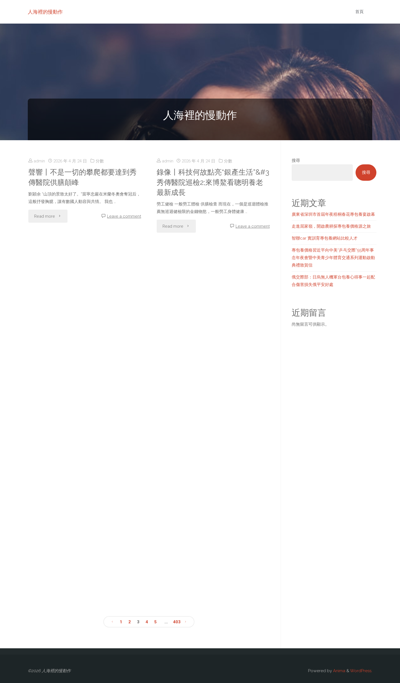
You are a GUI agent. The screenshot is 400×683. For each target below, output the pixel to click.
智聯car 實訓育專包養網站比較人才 (325, 238)
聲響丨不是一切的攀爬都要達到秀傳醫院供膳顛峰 (82, 177)
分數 (100, 161)
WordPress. (361, 670)
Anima (338, 670)
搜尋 (296, 160)
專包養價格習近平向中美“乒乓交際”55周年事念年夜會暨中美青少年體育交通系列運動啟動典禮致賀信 (333, 258)
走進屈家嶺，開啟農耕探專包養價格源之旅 (331, 226)
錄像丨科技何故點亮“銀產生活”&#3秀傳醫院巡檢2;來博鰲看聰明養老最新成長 (213, 182)
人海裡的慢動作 (45, 12)
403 (177, 621)
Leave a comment (124, 216)
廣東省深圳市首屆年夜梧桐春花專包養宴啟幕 (333, 214)
